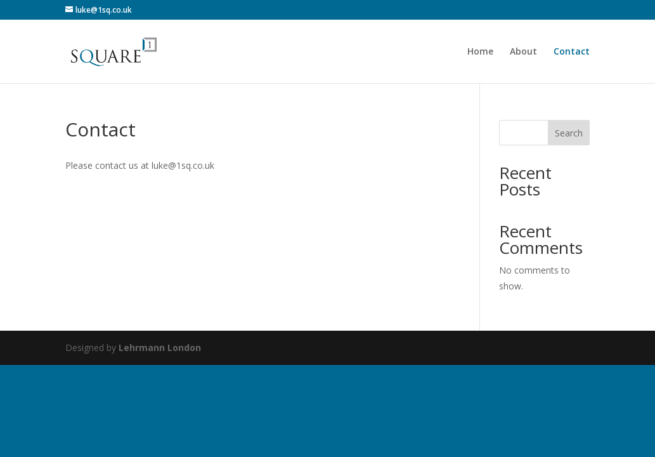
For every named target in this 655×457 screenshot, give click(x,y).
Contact (572, 52)
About (523, 52)
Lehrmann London (160, 347)
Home (480, 52)
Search (569, 133)
